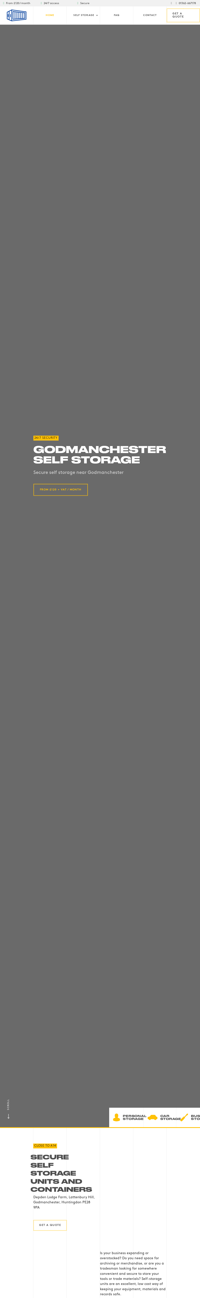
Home (50, 15)
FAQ (117, 15)
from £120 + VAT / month (60, 489)
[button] (86, 15)
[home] (16, 15)
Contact (150, 15)
